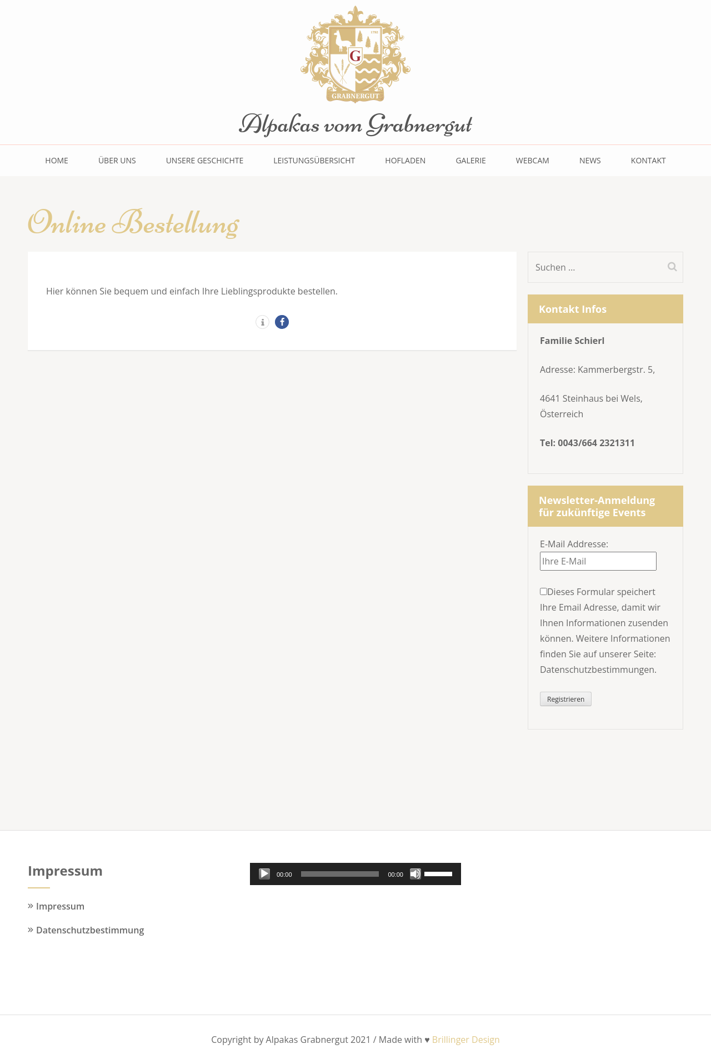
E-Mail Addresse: (574, 544)
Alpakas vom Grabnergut (355, 123)
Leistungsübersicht (314, 160)
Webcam (532, 160)
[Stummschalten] (415, 874)
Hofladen (405, 160)
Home (56, 160)
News (590, 160)
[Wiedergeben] (264, 874)
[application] (355, 874)
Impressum (60, 906)
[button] (262, 322)
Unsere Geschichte (205, 160)
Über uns (117, 160)
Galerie (470, 160)
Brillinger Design (466, 1039)
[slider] (340, 874)
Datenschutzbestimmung (90, 930)
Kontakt (648, 160)
